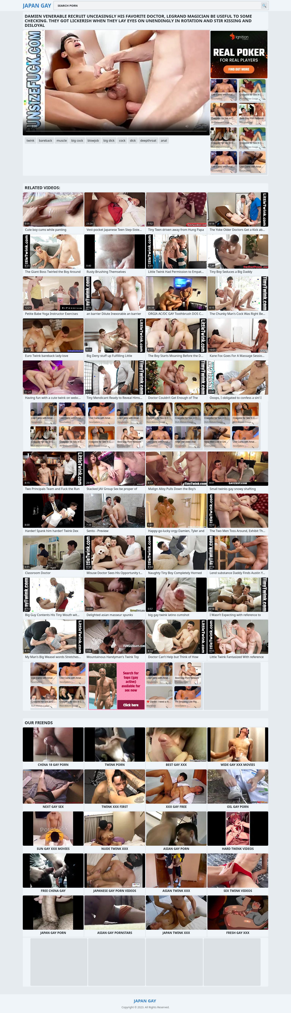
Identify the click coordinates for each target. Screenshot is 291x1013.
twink (30, 140)
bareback (45, 140)
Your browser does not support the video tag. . (116, 82)
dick (133, 140)
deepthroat (148, 140)
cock (122, 140)
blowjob (93, 140)
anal (164, 140)
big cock (77, 140)
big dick (109, 140)
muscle (62, 140)
